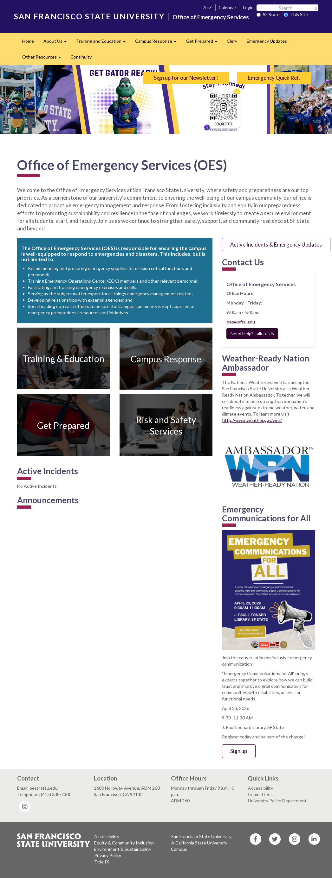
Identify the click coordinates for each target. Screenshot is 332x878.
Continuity (81, 57)
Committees (260, 794)
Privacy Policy (107, 855)
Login (248, 7)
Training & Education (63, 358)
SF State (268, 14)
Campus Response (158, 42)
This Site (296, 14)
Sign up (238, 751)
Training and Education (103, 42)
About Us (57, 42)
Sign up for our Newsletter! (186, 77)
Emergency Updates (267, 41)
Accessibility (260, 788)
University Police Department (277, 800)
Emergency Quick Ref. (274, 77)
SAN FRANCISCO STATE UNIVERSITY (89, 16)
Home (28, 41)
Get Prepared (204, 42)
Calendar (227, 7)
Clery (232, 41)
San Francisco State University (201, 836)
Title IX (101, 861)
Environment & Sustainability (122, 849)
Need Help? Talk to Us (252, 333)
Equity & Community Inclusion (124, 842)
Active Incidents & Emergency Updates (276, 244)
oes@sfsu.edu (241, 321)
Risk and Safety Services (166, 425)
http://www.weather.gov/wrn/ (252, 420)
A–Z (207, 7)
